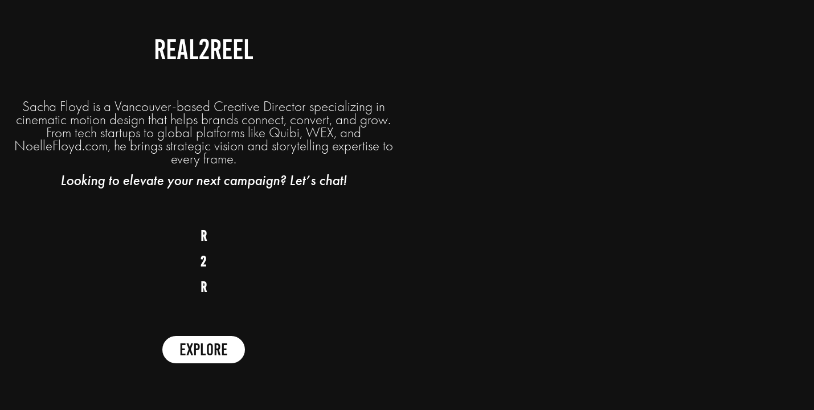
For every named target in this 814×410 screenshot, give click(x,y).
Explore (203, 350)
